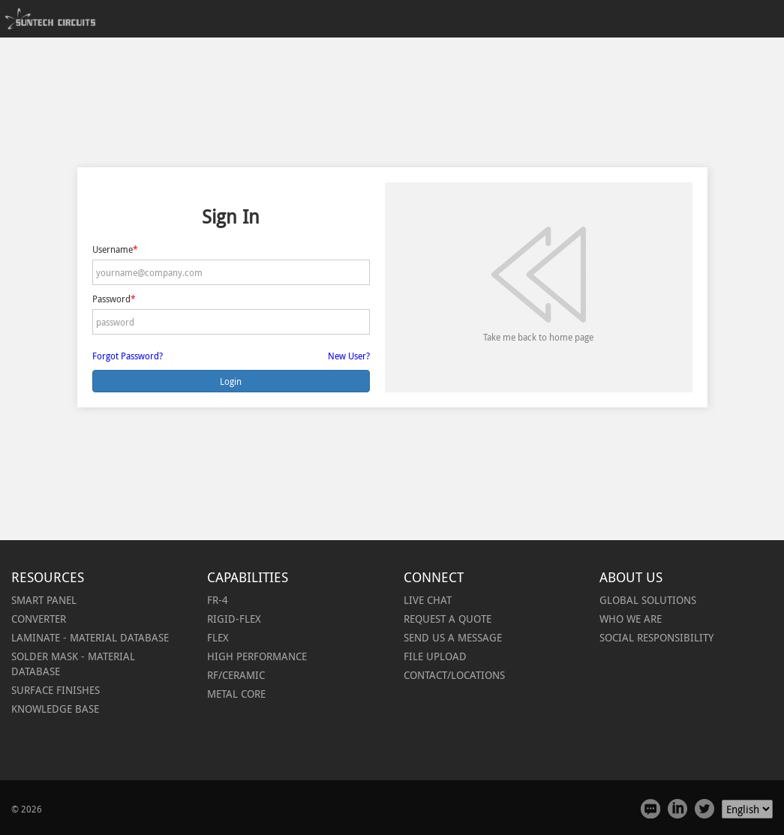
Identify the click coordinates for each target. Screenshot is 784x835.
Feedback (650, 808)
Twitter (704, 808)
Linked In (677, 808)
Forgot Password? (127, 356)
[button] (38, 618)
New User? (349, 356)
